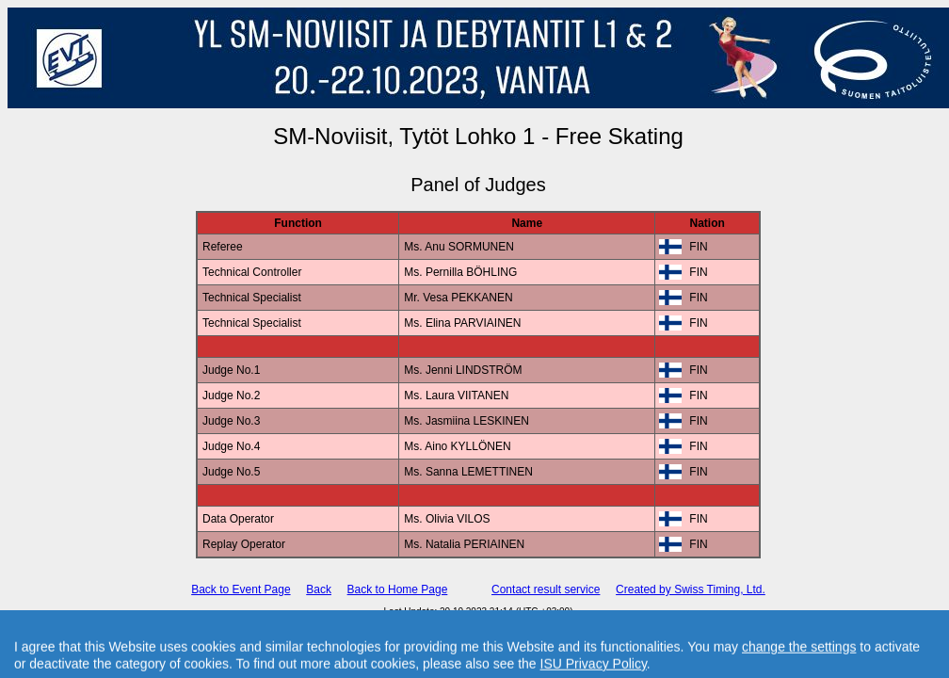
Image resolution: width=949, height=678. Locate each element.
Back (318, 589)
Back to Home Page (397, 589)
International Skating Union (450, 622)
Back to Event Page (240, 589)
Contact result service (545, 589)
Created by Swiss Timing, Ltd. (690, 589)
